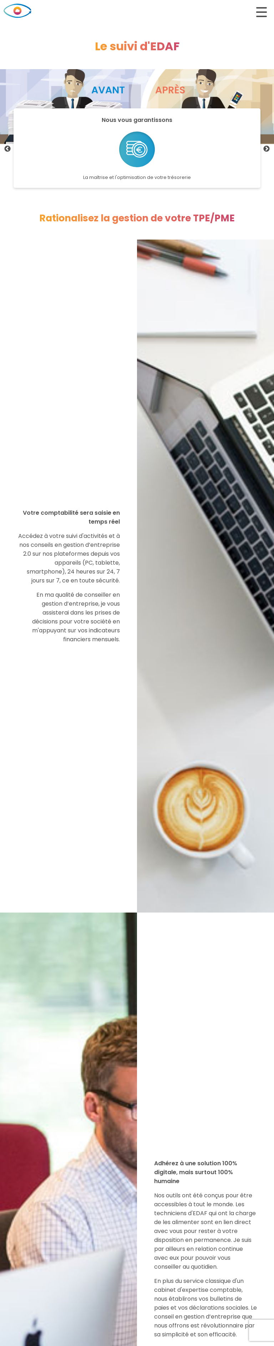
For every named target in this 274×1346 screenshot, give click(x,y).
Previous (7, 149)
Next (266, 149)
